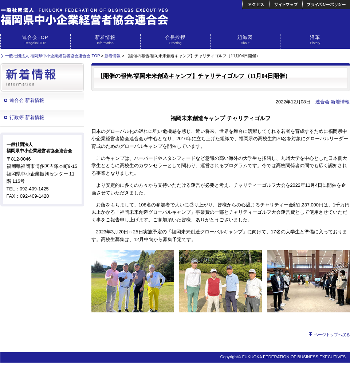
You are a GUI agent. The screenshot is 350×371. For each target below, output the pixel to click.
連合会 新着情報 (26, 100)
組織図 (245, 40)
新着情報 (105, 40)
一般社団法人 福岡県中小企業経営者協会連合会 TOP (52, 56)
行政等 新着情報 (26, 117)
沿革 (315, 40)
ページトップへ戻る (332, 334)
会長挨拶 (175, 40)
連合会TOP (35, 40)
